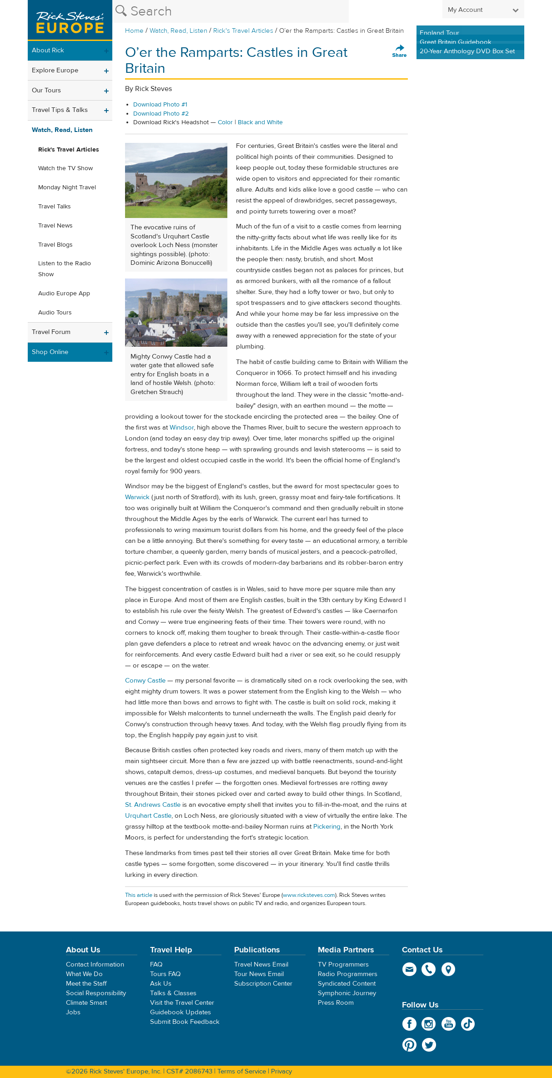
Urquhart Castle (148, 815)
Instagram (429, 1024)
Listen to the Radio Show (64, 268)
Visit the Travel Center (182, 1002)
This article (138, 895)
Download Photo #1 (160, 105)
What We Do (84, 974)
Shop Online (50, 352)
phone (429, 969)
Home (134, 30)
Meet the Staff (86, 983)
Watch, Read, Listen (178, 30)
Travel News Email (261, 964)
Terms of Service (241, 1071)
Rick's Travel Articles (243, 30)
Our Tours (46, 90)
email (409, 969)
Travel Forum (51, 332)
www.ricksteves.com (309, 895)
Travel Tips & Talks (60, 110)
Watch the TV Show (65, 168)
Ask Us (160, 983)
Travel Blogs (55, 245)
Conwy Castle (145, 680)
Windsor (182, 427)
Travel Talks (54, 206)
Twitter (429, 1045)
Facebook (409, 1024)
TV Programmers (343, 964)
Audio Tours (55, 313)
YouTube (448, 1024)
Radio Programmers (347, 974)
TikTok (468, 1024)
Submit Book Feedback (185, 1021)
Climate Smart (86, 1002)
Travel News (55, 226)
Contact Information (95, 964)
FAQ (156, 964)
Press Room (336, 1002)
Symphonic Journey (347, 993)
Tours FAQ (165, 974)
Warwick (137, 497)
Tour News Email (259, 974)
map (448, 969)
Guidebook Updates (180, 1012)
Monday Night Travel (67, 187)
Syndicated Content (347, 983)
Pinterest (409, 1045)
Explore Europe (55, 70)
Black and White (260, 122)
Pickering (327, 826)
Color (225, 122)
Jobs (73, 1012)
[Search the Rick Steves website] (230, 11)
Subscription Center (263, 983)
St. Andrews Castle (153, 804)
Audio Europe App (64, 293)
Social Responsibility (96, 993)
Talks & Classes (173, 993)
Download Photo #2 (161, 114)
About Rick (48, 50)
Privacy (281, 1071)
